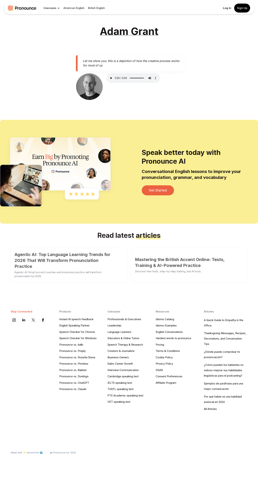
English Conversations (169, 332)
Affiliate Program (166, 382)
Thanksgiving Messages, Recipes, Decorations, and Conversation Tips (225, 338)
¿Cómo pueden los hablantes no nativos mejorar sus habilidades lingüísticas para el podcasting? (223, 370)
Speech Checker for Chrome (77, 332)
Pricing (160, 344)
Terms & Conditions (168, 351)
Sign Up (242, 8)
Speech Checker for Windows (78, 338)
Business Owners (118, 357)
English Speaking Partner (74, 325)
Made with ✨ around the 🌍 (27, 452)
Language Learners (119, 332)
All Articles (210, 409)
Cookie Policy (164, 357)
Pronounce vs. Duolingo (74, 376)
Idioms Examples (166, 325)
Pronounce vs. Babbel (72, 370)
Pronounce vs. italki (71, 344)
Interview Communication (123, 370)
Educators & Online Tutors (123, 338)
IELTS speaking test (120, 382)
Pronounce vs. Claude (72, 389)
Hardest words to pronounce (173, 338)
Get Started (158, 190)
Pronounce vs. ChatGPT (74, 382)
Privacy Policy (164, 363)
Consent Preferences (169, 376)
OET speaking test (119, 401)
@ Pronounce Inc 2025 (63, 452)
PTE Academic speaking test (125, 395)
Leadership (114, 325)
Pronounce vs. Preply (72, 351)
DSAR (159, 370)
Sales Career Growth (120, 363)
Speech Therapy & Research (125, 344)
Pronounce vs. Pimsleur (73, 363)
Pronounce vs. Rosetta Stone (77, 357)
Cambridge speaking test (123, 376)
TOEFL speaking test (120, 389)
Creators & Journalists (121, 351)
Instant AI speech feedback (76, 319)
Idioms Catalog (165, 319)
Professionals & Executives (124, 319)
